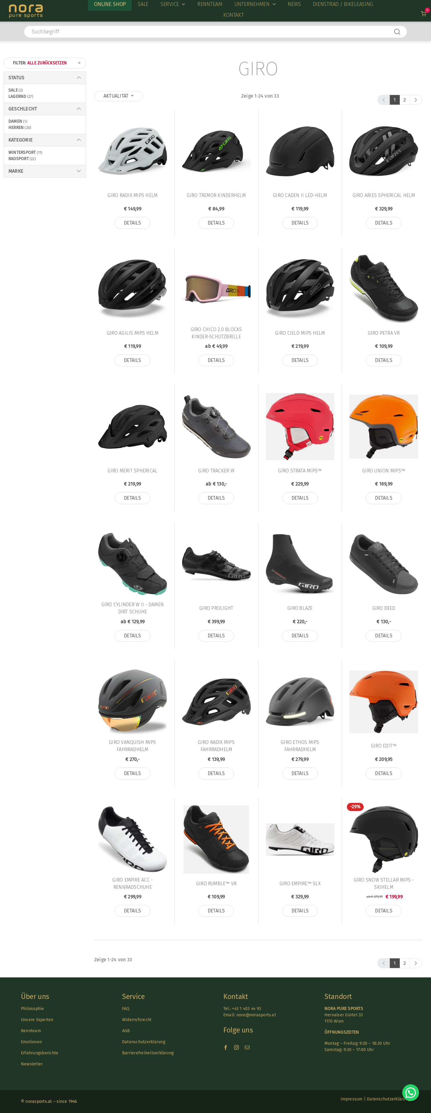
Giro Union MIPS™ (383, 471)
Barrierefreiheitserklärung (148, 1053)
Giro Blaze (299, 608)
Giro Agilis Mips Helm (132, 333)
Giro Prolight (216, 608)
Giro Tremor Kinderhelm (216, 195)
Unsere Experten (37, 1019)
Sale (13, 90)
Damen (15, 121)
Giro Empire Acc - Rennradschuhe (132, 883)
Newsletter (32, 1064)
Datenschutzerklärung (143, 1041)
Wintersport (22, 152)
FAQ (126, 1008)
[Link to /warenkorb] (423, 13)
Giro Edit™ (384, 746)
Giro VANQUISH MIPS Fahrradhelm (132, 745)
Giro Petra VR (384, 333)
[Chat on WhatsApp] (410, 1092)
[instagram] (236, 1047)
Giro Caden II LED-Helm (300, 195)
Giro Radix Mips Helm (132, 195)
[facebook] (225, 1047)
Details (132, 223)
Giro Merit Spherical (132, 471)
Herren (16, 127)
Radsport (18, 158)
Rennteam (31, 1030)
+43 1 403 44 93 (246, 1008)
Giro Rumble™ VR (216, 883)
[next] (415, 100)
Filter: (47, 63)
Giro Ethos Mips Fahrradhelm (300, 745)
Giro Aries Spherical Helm (384, 195)
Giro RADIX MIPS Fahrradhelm (216, 745)
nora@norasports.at (255, 1015)
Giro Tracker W (216, 471)
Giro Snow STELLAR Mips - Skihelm (384, 883)
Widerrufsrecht (136, 1019)
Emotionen (31, 1041)
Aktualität (117, 96)
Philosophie (32, 1008)
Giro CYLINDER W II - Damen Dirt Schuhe (132, 608)
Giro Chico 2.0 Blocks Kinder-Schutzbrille (216, 333)
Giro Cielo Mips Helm (300, 333)
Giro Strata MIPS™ (300, 471)
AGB (126, 1030)
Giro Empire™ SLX (300, 883)
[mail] (247, 1047)
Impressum (351, 1099)
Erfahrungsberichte (39, 1053)
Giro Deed (383, 608)
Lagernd (17, 96)
